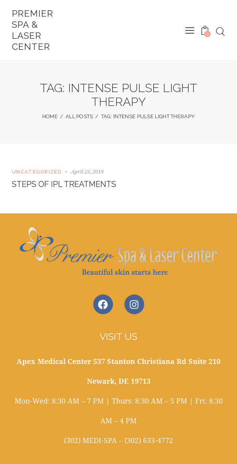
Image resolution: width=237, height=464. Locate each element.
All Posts (79, 116)
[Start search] (220, 31)
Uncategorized (37, 172)
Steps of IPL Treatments (65, 184)
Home (50, 116)
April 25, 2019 (87, 171)
